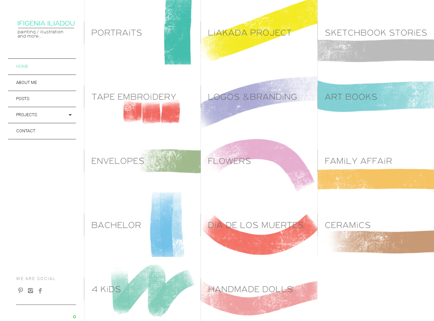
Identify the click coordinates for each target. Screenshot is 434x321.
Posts (22, 98)
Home (22, 66)
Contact (25, 130)
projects (26, 114)
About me (26, 82)
